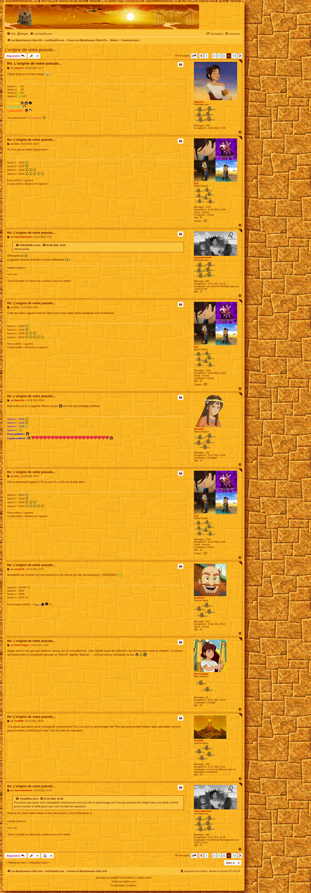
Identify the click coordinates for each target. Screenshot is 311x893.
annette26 (199, 598)
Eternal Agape (201, 674)
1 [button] (206, 56)
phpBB (113, 878)
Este (196, 183)
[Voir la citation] (44, 245)
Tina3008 (198, 740)
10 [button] (234, 56)
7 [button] (219, 56)
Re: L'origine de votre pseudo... (34, 63)
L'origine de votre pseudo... (31, 49)
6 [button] (214, 56)
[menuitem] (11, 33)
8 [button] (224, 56)
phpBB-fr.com (129, 881)
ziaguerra (198, 102)
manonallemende (203, 257)
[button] (194, 55)
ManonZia (199, 429)
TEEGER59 (26, 245)
